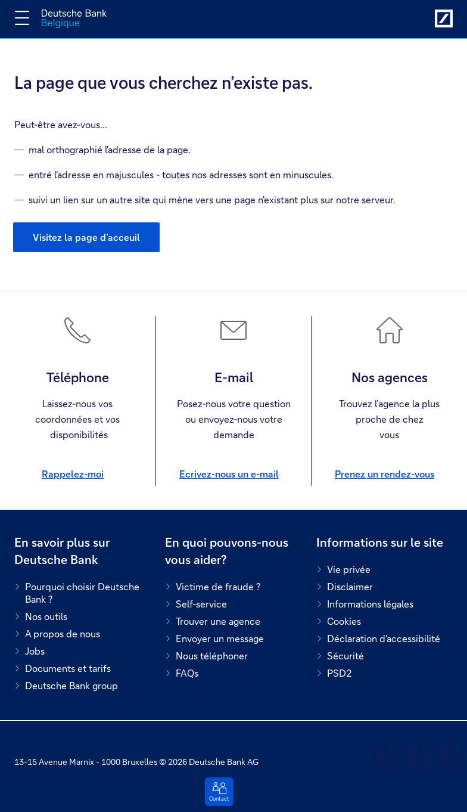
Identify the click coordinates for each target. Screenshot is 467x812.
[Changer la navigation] (22, 18)
